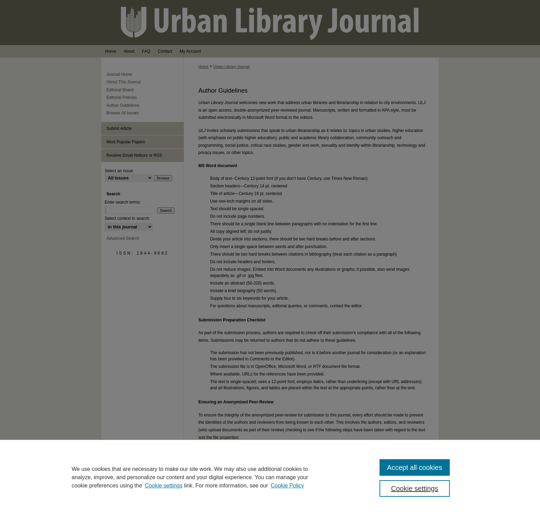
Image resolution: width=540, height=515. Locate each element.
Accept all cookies (414, 467)
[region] (270, 477)
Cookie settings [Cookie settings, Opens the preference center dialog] (414, 488)
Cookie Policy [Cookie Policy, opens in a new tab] (287, 485)
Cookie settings (164, 485)
